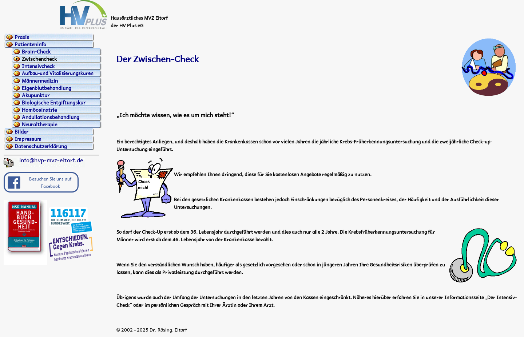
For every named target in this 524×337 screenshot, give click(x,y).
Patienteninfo (30, 44)
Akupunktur (35, 95)
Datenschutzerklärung (41, 146)
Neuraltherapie (39, 124)
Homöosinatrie (39, 110)
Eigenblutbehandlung (46, 88)
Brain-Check (36, 51)
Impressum (28, 139)
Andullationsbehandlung (50, 117)
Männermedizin (40, 80)
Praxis (22, 37)
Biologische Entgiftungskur (54, 102)
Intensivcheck (38, 66)
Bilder (21, 131)
